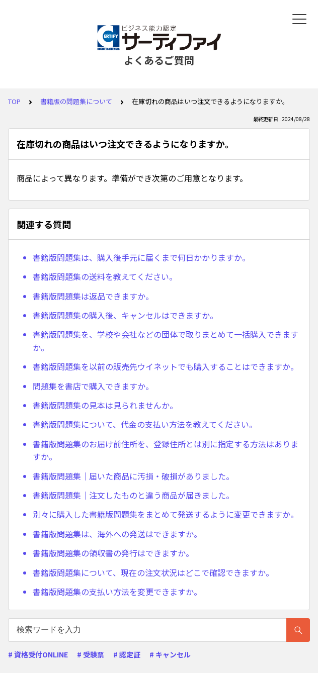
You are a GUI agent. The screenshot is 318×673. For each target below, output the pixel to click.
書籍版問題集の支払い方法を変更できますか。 (117, 592)
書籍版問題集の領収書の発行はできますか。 (113, 553)
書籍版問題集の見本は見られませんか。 (105, 405)
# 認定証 (126, 654)
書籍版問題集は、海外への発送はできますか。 (117, 534)
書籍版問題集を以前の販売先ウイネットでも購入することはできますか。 (165, 366)
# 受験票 (90, 654)
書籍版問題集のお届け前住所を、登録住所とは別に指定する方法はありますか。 (165, 450)
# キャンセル (170, 654)
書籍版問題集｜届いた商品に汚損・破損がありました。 (133, 476)
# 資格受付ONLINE (38, 654)
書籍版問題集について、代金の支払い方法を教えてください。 (145, 424)
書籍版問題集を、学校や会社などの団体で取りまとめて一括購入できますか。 (165, 340)
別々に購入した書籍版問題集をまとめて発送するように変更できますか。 (165, 514)
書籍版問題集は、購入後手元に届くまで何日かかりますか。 (141, 257)
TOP (14, 101)
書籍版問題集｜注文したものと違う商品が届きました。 (133, 495)
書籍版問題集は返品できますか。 (93, 296)
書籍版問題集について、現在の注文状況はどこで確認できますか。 (153, 572)
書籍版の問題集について (76, 101)
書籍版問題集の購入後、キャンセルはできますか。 (125, 315)
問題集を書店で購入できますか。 (93, 386)
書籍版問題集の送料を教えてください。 (105, 276)
